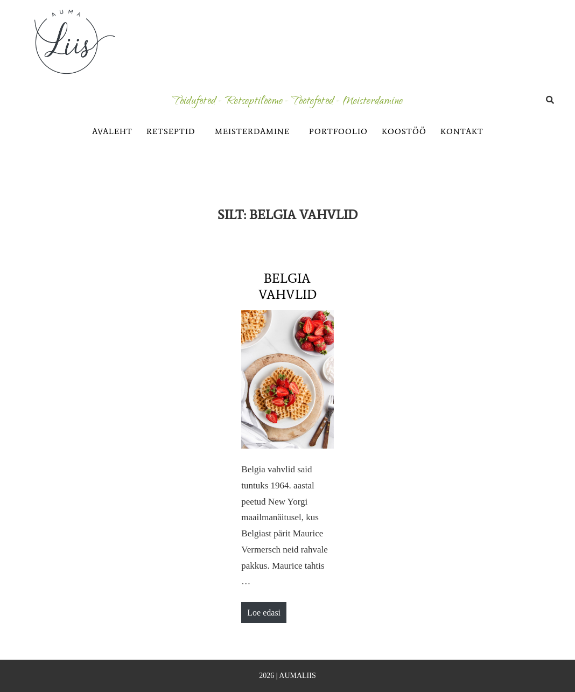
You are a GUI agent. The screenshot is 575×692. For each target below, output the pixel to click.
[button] (173, 132)
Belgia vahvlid (287, 286)
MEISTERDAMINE (252, 131)
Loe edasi (264, 609)
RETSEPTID (170, 131)
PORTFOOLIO (338, 131)
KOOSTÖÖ (404, 131)
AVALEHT (112, 131)
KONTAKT (461, 131)
